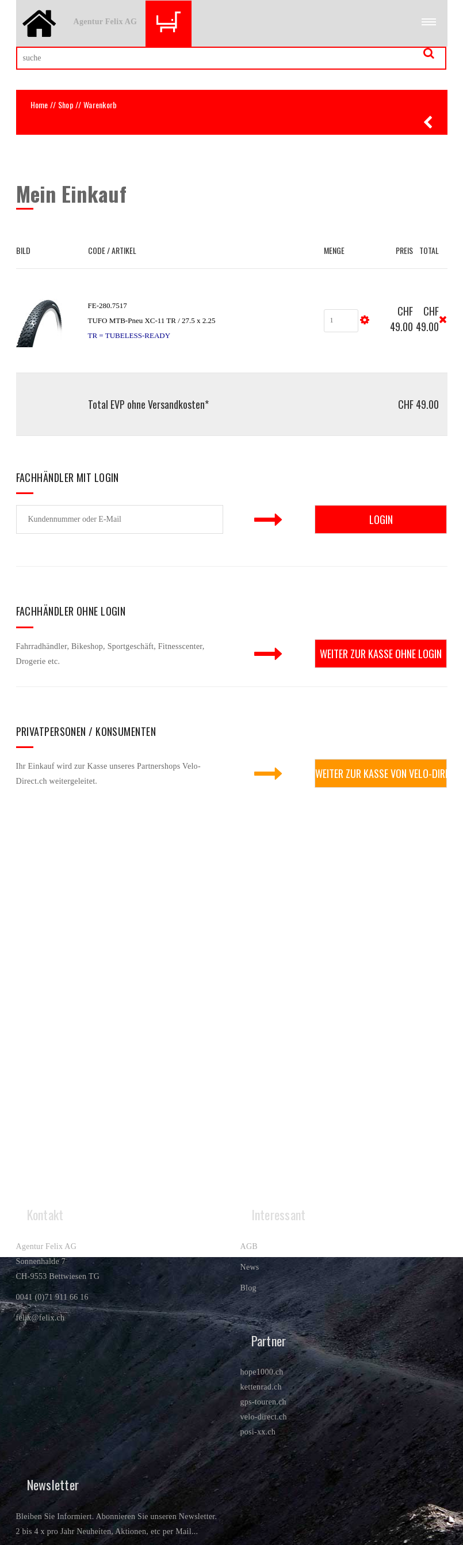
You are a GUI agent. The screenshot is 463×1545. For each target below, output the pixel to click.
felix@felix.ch (40, 1318)
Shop (66, 104)
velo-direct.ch (263, 1417)
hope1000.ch (262, 1372)
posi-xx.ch (258, 1432)
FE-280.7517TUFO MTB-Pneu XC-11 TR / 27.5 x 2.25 (152, 320)
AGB (249, 1246)
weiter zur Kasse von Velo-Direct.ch (381, 773)
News (249, 1267)
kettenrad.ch (261, 1387)
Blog (248, 1288)
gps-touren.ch (263, 1402)
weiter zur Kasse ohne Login (381, 653)
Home (39, 104)
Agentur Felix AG (105, 21)
